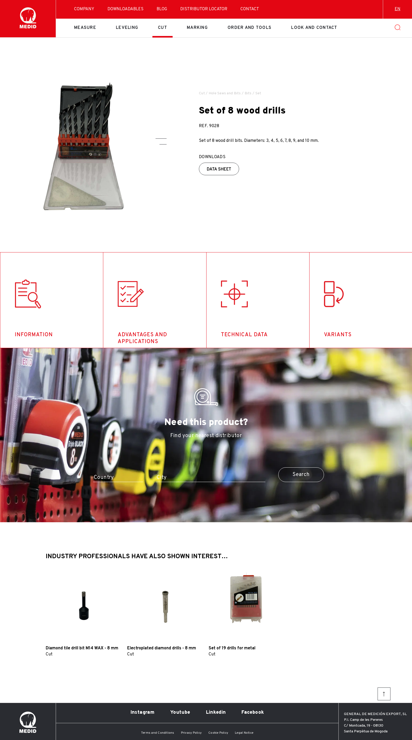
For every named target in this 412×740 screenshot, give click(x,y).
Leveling (127, 27)
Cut (162, 27)
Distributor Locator (203, 9)
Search (301, 474)
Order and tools (249, 27)
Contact (249, 9)
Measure (85, 27)
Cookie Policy (218, 733)
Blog (162, 9)
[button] (161, 138)
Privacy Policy (191, 733)
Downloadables (125, 9)
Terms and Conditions (157, 733)
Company (84, 9)
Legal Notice (244, 733)
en (397, 9)
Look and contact (314, 27)
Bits (248, 93)
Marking (197, 27)
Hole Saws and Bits (225, 93)
